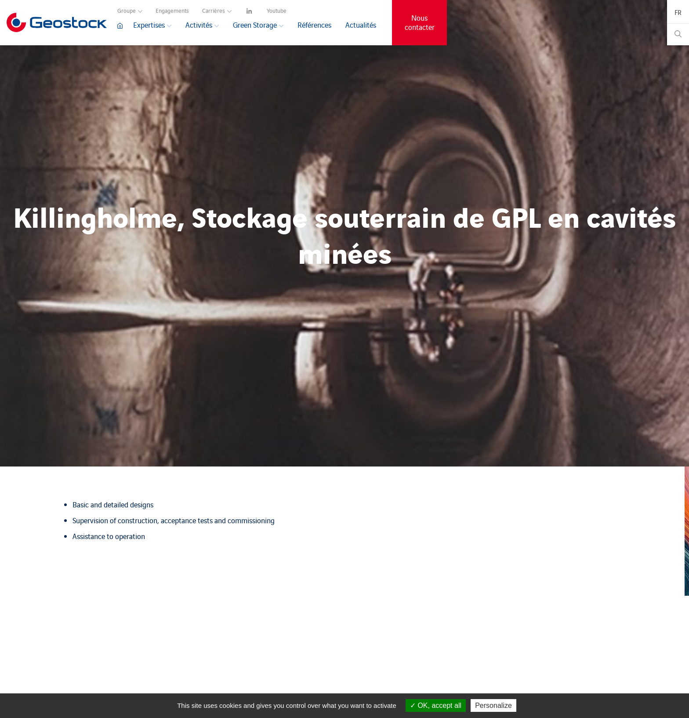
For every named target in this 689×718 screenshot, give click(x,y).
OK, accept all (435, 705)
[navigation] (250, 9)
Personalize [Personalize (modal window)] (493, 705)
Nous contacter (420, 22)
